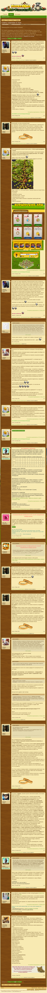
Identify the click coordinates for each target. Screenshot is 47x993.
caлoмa (13, 343)
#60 (44, 975)
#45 (44, 315)
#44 (44, 273)
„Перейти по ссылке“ (28, 36)
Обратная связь (34, 987)
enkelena (13, 143)
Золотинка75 (17, 887)
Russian (2, 987)
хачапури (13, 275)
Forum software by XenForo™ (29, 990)
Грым (12, 977)
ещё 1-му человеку (26, 537)
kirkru (3, 331)
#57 (44, 850)
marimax (17, 60)
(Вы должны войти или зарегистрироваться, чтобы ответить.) (34, 981)
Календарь (18, 14)
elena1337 (13, 60)
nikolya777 (13, 537)
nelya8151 (16, 343)
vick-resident (18, 537)
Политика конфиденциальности (40, 989)
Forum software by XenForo (10, 990)
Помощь (39, 987)
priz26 (3, 73)
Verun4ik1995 (17, 275)
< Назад (9, 38)
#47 (44, 398)
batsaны (4, 801)
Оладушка (4, 551)
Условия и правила (30, 989)
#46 (44, 341)
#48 (44, 422)
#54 (44, 631)
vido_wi (16, 589)
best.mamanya (23, 317)
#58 (44, 885)
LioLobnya (22, 275)
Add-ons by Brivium (11, 991)
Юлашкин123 (14, 317)
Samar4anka (14, 117)
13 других (28, 317)
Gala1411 (4, 50)
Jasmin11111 (20, 442)
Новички (9, 24)
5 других (25, 400)
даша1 (3, 456)
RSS (45, 987)
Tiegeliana (13, 442)
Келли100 (20, 143)
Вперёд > (19, 38)
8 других (23, 589)
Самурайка (22, 24)
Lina (19, 977)
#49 (44, 440)
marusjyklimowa (17, 719)
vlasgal (16, 442)
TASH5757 (4, 901)
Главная (5, 14)
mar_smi (4, 522)
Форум (11, 14)
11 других (28, 117)
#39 (20, 894)
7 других (24, 424)
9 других (21, 852)
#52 (44, 562)
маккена (16, 633)
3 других (23, 60)
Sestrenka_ (19, 317)
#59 (44, 911)
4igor (21, 887)
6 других (24, 887)
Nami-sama (16, 977)
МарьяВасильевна (19, 117)
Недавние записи (5, 16)
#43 (44, 141)
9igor (16, 852)
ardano (3, 131)
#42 (44, 115)
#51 (44, 535)
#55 (44, 717)
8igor (18, 852)
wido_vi (20, 60)
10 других (24, 143)
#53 (44, 587)
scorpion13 (20, 633)
